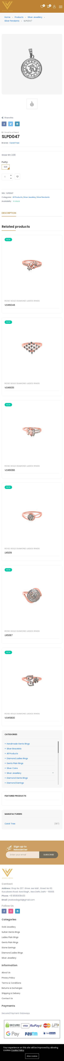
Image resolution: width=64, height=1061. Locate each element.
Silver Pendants (11, 20)
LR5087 (9, 635)
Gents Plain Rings (15, 763)
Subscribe (48, 854)
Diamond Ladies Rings (17, 758)
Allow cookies (32, 1056)
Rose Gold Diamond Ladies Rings (22, 301)
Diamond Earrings (15, 782)
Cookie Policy (17, 1050)
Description (9, 213)
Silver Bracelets (14, 748)
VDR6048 (10, 305)
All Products (18, 197)
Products (19, 17)
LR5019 (8, 552)
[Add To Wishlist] (17, 177)
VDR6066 (10, 470)
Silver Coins (12, 768)
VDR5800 (10, 717)
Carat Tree (14, 143)
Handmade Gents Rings (18, 743)
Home (7, 17)
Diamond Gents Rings (17, 778)
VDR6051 (9, 387)
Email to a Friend (10, 132)
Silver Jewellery (35, 17)
